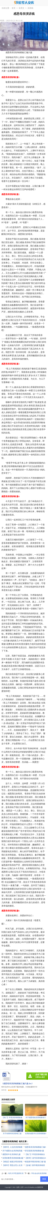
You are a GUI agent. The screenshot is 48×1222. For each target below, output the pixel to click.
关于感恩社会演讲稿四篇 (12, 1151)
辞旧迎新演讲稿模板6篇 (34, 1151)
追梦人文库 (20, 1187)
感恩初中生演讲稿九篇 (11, 1154)
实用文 (21, 8)
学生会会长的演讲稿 (39, 1173)
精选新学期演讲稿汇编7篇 (35, 1162)
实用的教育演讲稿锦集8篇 (12, 1158)
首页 (13, 8)
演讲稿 (30, 8)
